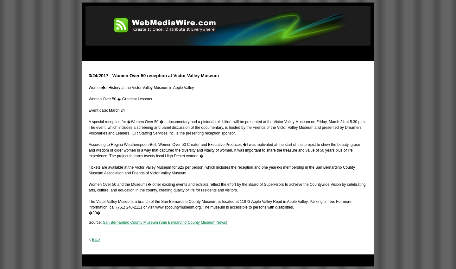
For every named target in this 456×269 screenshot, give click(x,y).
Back (96, 239)
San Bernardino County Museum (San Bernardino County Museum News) (165, 222)
